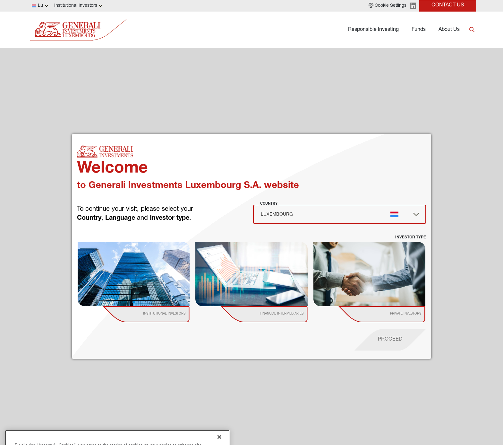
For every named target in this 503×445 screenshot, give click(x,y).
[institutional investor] (155, 314)
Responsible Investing (373, 29)
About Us (449, 29)
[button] (387, 6)
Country (268, 203)
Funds (419, 29)
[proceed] (390, 340)
